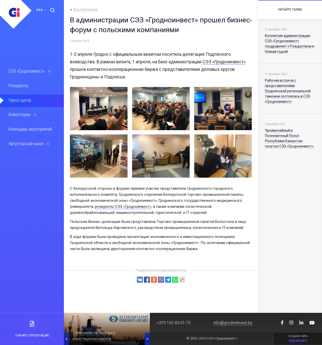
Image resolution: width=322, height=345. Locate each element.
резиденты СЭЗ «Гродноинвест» (123, 206)
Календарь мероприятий (30, 128)
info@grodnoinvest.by (233, 322)
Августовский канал (26, 142)
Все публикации (86, 9)
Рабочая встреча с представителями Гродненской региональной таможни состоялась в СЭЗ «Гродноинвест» (288, 91)
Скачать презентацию (32, 335)
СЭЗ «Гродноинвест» (27, 71)
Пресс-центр (19, 99)
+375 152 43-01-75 (174, 322)
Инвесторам (19, 114)
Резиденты (18, 85)
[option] (107, 329)
